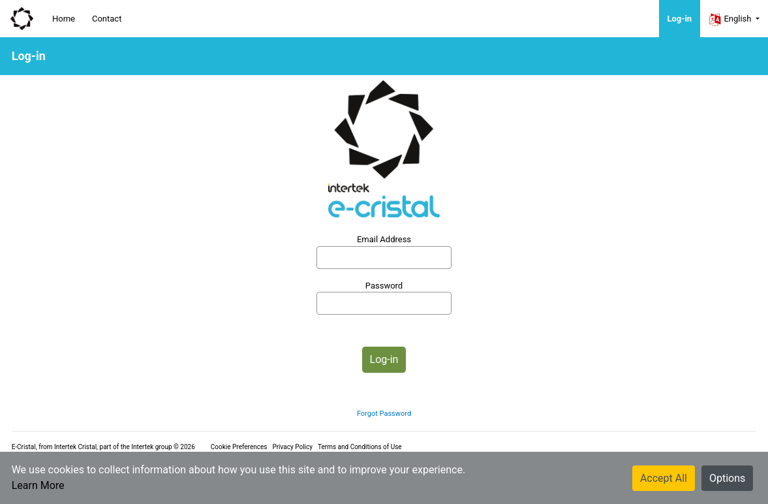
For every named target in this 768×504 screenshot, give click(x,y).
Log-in (680, 19)
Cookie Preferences (239, 446)
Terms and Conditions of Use (360, 446)
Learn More (38, 485)
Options (727, 478)
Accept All (663, 478)
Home (63, 19)
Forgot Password (384, 413)
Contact (106, 19)
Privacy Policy (292, 446)
